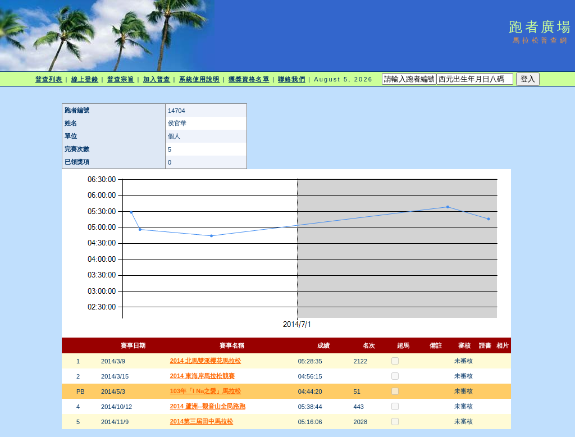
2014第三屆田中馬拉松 (201, 421)
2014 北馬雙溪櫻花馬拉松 (205, 360)
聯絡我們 (291, 79)
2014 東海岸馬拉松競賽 (202, 375)
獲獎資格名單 (249, 79)
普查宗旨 (120, 79)
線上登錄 (84, 79)
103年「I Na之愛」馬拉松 (205, 391)
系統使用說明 (199, 79)
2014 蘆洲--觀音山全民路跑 (207, 406)
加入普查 (156, 79)
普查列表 (48, 79)
